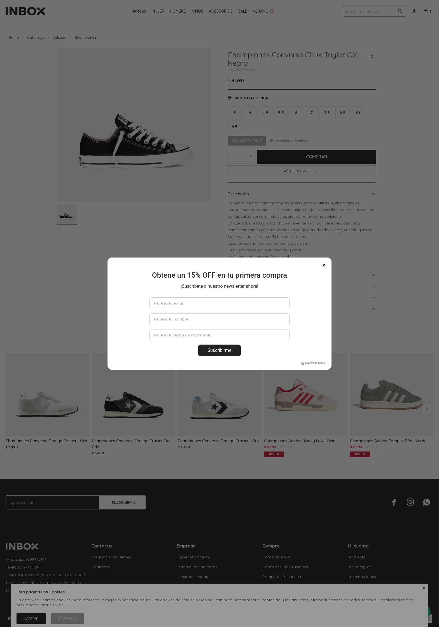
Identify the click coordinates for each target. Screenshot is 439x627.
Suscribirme (219, 350)
